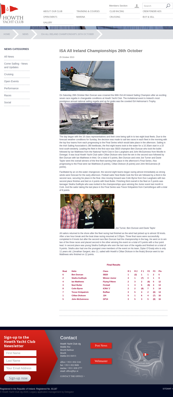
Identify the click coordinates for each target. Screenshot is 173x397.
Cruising (115, 17)
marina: (63, 368)
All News (9, 56)
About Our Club (52, 11)
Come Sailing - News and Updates (16, 65)
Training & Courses (88, 11)
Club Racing (117, 11)
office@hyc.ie (72, 371)
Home (7, 34)
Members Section (118, 5)
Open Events (50, 17)
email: (63, 371)
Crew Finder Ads (152, 11)
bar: (62, 365)
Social (7, 102)
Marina (80, 17)
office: (63, 362)
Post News (101, 345)
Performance (11, 88)
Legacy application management (45, 392)
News (25, 34)
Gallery (47, 22)
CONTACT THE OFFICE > (72, 376)
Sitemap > (168, 389)
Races (7, 95)
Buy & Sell (148, 17)
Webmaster (101, 361)
